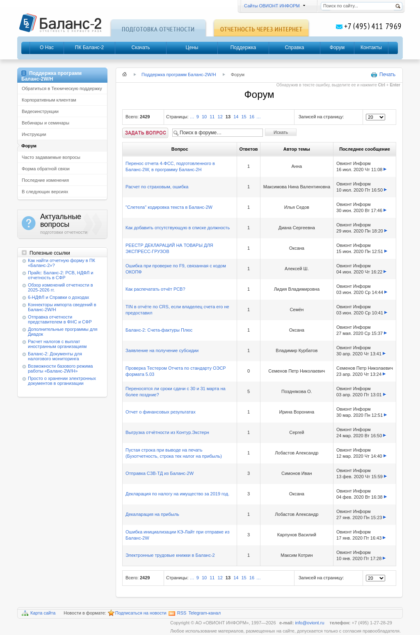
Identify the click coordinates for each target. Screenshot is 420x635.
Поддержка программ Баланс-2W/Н (179, 74)
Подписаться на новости (137, 613)
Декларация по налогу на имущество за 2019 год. (177, 493)
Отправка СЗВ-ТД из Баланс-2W (160, 473)
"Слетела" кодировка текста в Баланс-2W (169, 207)
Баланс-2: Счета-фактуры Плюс (159, 330)
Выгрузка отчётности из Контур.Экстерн (167, 432)
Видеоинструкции (40, 111)
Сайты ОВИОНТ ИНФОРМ (273, 5)
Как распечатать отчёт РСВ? (155, 289)
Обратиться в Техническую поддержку (62, 88)
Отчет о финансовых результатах (161, 411)
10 (204, 116)
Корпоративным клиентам (49, 99)
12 (220, 116)
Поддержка (243, 47)
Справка (294, 47)
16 (251, 116)
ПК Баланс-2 (89, 47)
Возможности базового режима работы (60, 368)
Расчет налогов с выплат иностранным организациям (57, 344)
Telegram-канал (204, 612)
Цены (192, 47)
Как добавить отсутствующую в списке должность (178, 227)
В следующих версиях (45, 191)
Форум (337, 47)
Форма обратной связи (46, 168)
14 (235, 116)
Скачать (141, 47)
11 (212, 116)
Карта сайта (38, 613)
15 (243, 116)
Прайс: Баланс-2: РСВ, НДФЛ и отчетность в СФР (60, 275)
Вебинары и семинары (45, 122)
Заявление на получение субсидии (162, 350)
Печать (383, 75)
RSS (178, 613)
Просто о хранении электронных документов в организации (62, 381)
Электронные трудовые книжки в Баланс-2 (170, 555)
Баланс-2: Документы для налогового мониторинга (55, 356)
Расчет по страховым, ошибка (157, 186)
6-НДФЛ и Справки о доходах (58, 297)
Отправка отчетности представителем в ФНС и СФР (60, 319)
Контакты (371, 47)
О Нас (47, 47)
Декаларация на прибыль (152, 514)
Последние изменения (45, 180)
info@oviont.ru (310, 622)
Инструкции (34, 134)
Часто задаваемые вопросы (51, 157)
